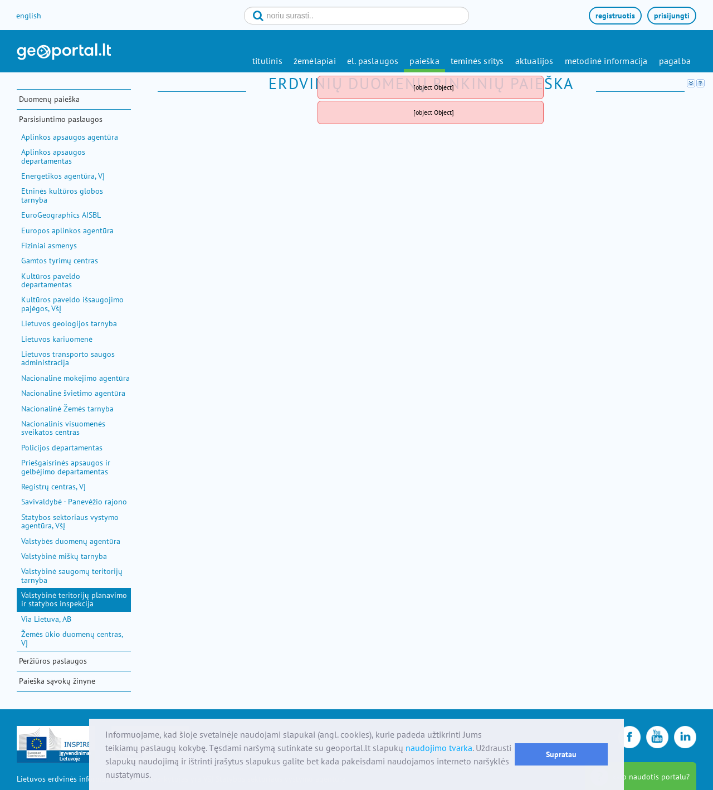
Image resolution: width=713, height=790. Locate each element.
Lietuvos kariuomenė (56, 339)
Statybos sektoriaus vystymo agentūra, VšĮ (70, 521)
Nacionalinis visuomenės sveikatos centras (63, 428)
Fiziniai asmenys (49, 246)
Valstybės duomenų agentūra (70, 541)
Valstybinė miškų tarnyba (64, 556)
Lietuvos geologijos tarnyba (69, 323)
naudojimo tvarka (439, 747)
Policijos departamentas (61, 448)
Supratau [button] (561, 754)
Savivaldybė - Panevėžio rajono (74, 502)
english (28, 16)
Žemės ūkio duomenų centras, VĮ (72, 638)
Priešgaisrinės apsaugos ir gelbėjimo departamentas (65, 467)
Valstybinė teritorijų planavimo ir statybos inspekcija (74, 599)
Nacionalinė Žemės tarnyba (67, 409)
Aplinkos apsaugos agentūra (69, 137)
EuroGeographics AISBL (61, 215)
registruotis (615, 16)
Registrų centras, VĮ (53, 487)
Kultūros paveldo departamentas (50, 280)
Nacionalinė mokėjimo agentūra (75, 378)
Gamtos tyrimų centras (59, 261)
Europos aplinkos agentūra (67, 230)
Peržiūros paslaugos (53, 661)
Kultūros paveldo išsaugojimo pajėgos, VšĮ (72, 304)
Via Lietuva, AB (46, 619)
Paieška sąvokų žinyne (57, 681)
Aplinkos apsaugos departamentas (53, 156)
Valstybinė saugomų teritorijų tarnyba (72, 575)
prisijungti (672, 16)
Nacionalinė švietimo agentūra (73, 393)
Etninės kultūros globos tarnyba (62, 195)
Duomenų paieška (49, 99)
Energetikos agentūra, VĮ (63, 176)
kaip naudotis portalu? (651, 777)
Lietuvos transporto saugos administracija (68, 358)
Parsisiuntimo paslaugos (60, 119)
